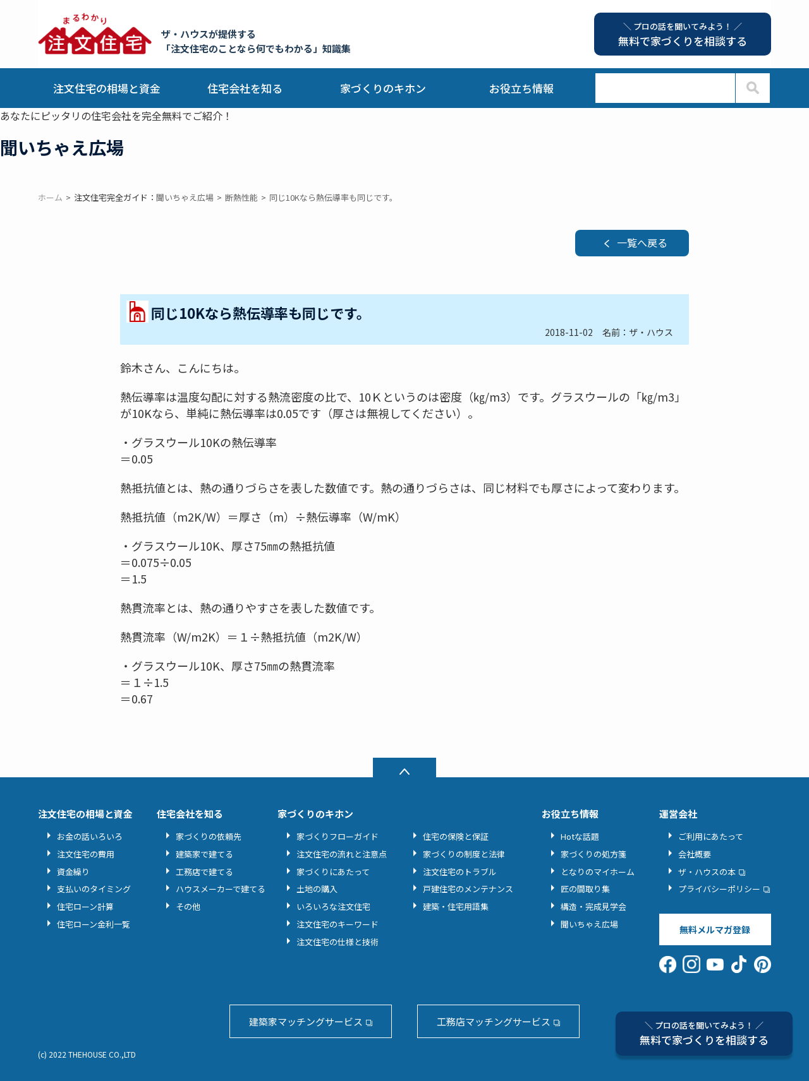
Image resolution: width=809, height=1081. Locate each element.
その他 (188, 906)
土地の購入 (317, 889)
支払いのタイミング (94, 889)
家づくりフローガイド (337, 836)
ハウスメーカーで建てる (220, 889)
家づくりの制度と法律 (464, 854)
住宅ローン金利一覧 (93, 924)
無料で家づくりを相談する (704, 1033)
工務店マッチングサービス (493, 1021)
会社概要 (694, 854)
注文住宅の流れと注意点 (341, 854)
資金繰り (73, 872)
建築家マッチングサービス (306, 1021)
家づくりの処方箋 (593, 854)
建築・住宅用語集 (456, 906)
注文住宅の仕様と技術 (337, 942)
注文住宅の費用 (85, 854)
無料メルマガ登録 (714, 929)
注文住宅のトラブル (460, 872)
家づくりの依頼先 (208, 836)
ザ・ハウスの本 (707, 872)
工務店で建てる (204, 872)
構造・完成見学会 (593, 906)
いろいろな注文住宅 (333, 906)
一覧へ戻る (642, 242)
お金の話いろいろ (90, 836)
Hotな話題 (580, 836)
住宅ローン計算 (85, 906)
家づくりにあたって (333, 872)
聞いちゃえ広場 (589, 924)
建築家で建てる (204, 854)
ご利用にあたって (710, 836)
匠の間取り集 (585, 889)
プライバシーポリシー (719, 889)
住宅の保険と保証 (456, 836)
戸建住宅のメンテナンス (468, 889)
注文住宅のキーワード (337, 924)
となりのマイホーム (598, 872)
